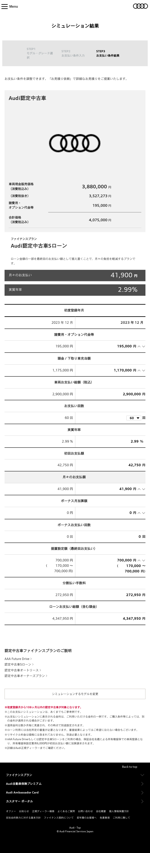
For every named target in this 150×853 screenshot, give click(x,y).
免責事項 (105, 817)
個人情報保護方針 (119, 811)
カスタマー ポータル (19, 801)
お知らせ (24, 811)
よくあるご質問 (66, 811)
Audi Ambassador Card (22, 792)
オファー (11, 811)
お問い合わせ (85, 811)
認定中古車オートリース (22, 670)
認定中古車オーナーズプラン (25, 676)
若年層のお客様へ (87, 817)
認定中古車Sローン (18, 664)
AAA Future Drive (17, 659)
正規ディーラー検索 (43, 811)
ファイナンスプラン (19, 775)
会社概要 (101, 811)
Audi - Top (75, 827)
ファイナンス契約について (59, 817)
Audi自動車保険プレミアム (24, 783)
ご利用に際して (121, 817)
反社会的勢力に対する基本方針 (23, 817)
